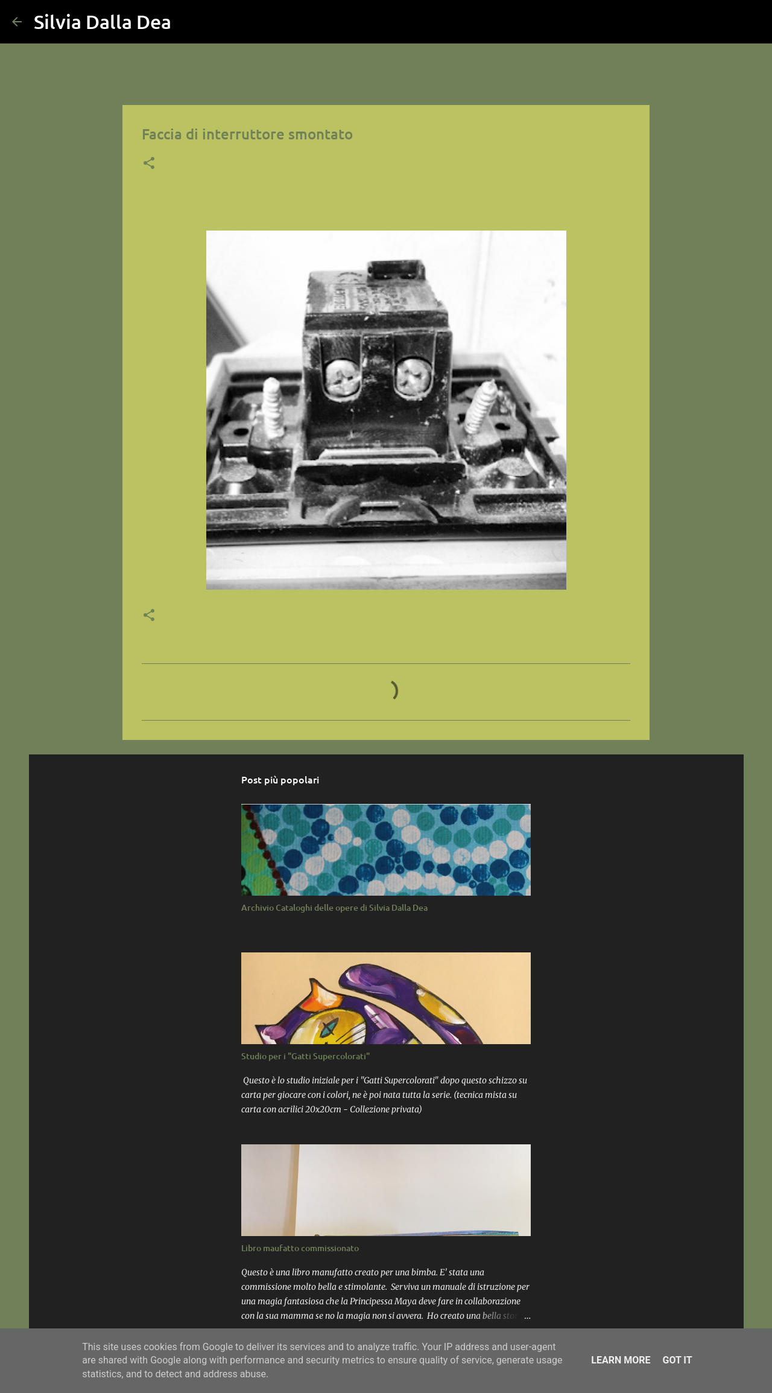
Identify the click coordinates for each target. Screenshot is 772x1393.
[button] (149, 164)
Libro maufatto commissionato (300, 1248)
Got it (677, 1360)
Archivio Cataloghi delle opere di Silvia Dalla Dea (334, 907)
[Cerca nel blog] (699, 21)
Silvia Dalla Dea (102, 21)
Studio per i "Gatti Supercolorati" (305, 1056)
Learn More (620, 1360)
